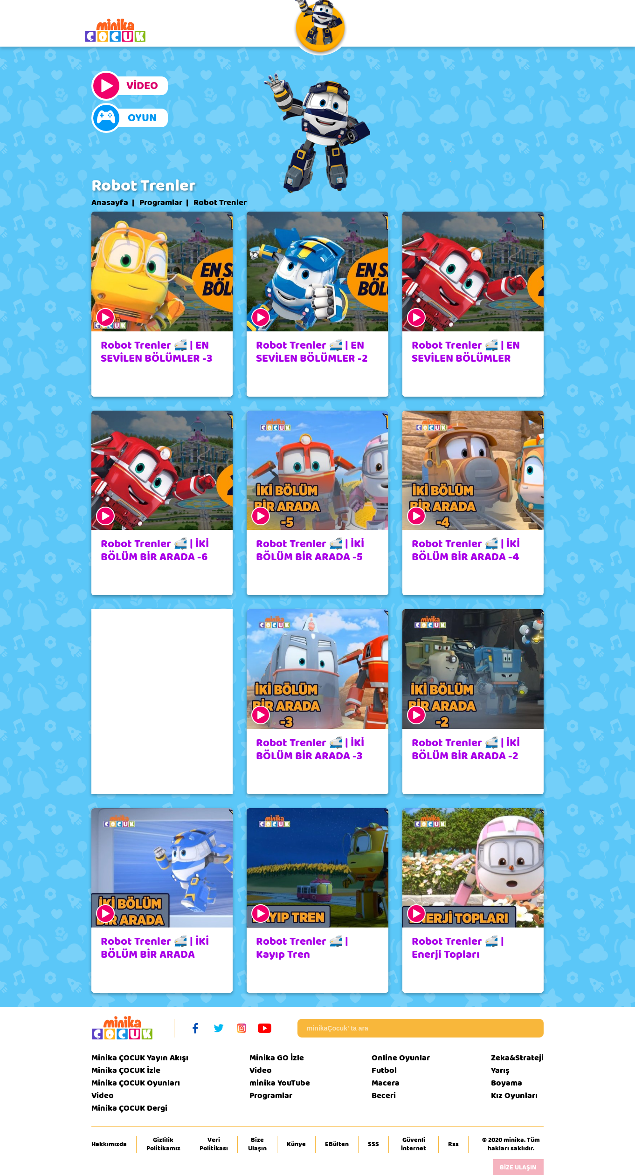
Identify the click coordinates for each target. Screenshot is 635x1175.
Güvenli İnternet (413, 1144)
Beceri (384, 1095)
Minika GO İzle (276, 1057)
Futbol (384, 1070)
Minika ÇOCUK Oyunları (135, 1083)
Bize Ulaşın (257, 1144)
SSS (373, 1144)
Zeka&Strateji (517, 1057)
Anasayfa (109, 203)
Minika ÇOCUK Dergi (129, 1108)
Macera (386, 1083)
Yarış (500, 1070)
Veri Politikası (214, 1144)
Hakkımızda (109, 1144)
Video (102, 1095)
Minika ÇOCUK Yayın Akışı (139, 1057)
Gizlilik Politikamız (163, 1144)
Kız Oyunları (514, 1095)
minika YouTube (279, 1083)
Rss (453, 1144)
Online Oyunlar (401, 1057)
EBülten (337, 1144)
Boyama (506, 1083)
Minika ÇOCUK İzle (125, 1070)
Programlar (160, 203)
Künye (296, 1144)
